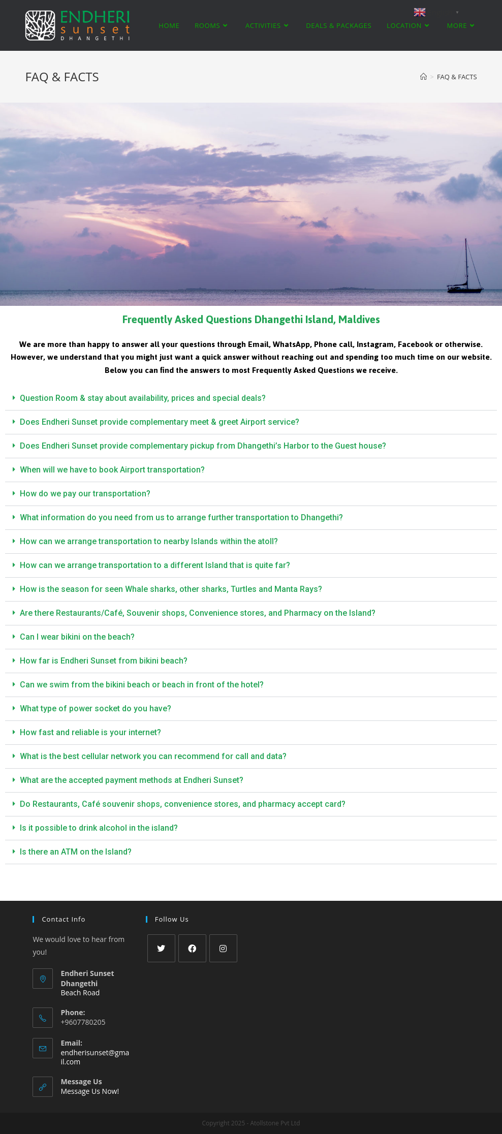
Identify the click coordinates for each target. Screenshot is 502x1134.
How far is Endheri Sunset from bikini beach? (103, 661)
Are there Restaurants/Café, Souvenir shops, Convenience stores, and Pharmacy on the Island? (197, 613)
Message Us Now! (89, 1091)
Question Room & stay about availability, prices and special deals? (143, 398)
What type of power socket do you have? (95, 708)
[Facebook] (192, 948)
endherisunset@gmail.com (94, 1057)
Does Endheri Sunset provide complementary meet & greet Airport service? (159, 422)
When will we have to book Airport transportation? (112, 470)
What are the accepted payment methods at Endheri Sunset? (131, 780)
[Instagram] (223, 948)
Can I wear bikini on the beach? (77, 637)
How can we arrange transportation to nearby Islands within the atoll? (149, 541)
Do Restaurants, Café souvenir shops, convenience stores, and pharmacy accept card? (183, 804)
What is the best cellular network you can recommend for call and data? (153, 756)
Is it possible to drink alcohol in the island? (99, 828)
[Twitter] (161, 948)
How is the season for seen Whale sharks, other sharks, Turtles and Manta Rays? (171, 589)
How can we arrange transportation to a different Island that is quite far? (155, 565)
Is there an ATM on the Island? (76, 852)
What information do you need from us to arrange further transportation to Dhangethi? (181, 517)
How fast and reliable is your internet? (90, 732)
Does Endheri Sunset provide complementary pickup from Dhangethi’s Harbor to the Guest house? (203, 446)
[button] (251, 399)
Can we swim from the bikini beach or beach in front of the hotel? (142, 684)
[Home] (423, 76)
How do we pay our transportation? (85, 493)
